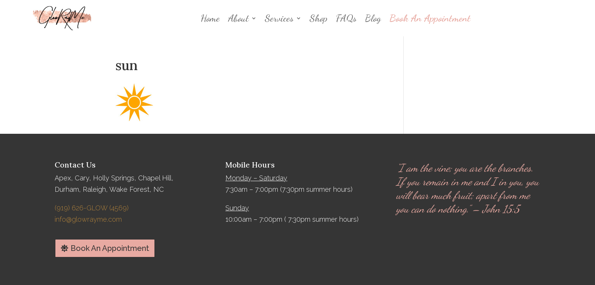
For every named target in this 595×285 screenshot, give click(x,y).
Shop (318, 18)
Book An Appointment (430, 18)
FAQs (346, 18)
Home (210, 18)
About (238, 18)
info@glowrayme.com (88, 219)
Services (279, 18)
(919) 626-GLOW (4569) (92, 208)
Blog (373, 18)
